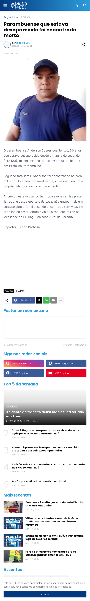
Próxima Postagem (73, 344)
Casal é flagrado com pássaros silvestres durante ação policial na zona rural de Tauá (46, 432)
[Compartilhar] (83, 44)
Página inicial (11, 17)
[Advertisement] (47, 259)
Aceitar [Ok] (45, 594)
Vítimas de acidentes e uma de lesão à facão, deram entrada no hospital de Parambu (51, 521)
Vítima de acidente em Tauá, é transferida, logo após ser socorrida (54, 537)
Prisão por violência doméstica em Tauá (39, 481)
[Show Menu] (5, 5)
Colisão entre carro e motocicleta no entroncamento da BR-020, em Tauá (48, 466)
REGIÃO (25, 17)
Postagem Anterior (16, 344)
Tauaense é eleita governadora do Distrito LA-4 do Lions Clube (54, 504)
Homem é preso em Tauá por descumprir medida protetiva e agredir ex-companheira (45, 449)
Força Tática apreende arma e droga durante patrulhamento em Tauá (50, 553)
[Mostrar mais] (61, 300)
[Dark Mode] (77, 5)
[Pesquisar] (85, 5)
